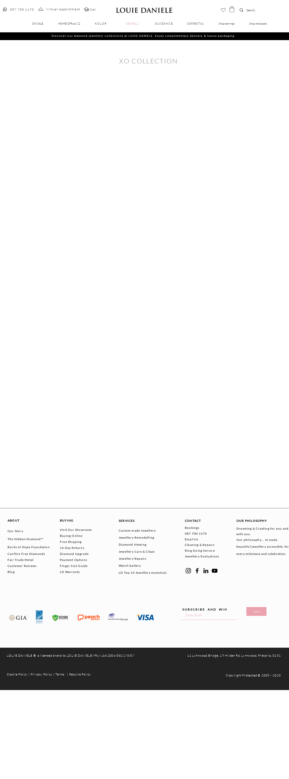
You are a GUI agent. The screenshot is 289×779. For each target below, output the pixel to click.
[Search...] (253, 10)
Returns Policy (80, 674)
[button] (231, 9)
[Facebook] (197, 570)
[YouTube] (214, 570)
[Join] (256, 611)
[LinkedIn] (205, 570)
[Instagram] (188, 570)
